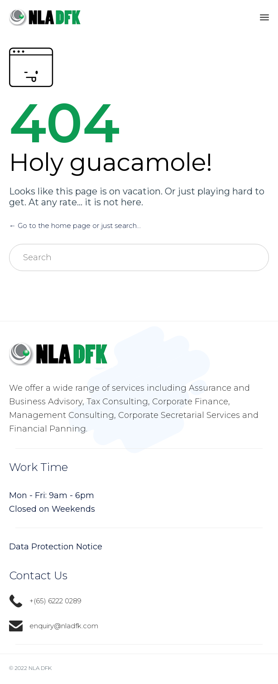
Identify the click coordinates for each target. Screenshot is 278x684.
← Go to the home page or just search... (75, 225)
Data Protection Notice (55, 547)
